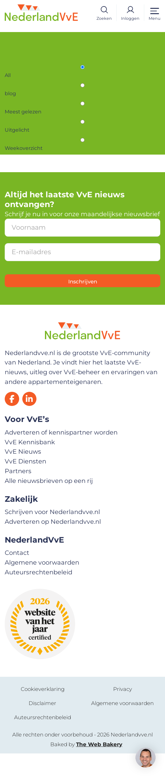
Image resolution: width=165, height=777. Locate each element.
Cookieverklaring (42, 712)
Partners (18, 494)
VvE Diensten (25, 485)
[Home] (41, 12)
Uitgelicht (20, 145)
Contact (17, 576)
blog (11, 102)
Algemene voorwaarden (42, 585)
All (8, 80)
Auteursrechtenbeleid (38, 595)
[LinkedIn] (34, 421)
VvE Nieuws (23, 475)
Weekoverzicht (28, 167)
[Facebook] (13, 421)
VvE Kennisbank (30, 465)
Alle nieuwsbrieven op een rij (49, 504)
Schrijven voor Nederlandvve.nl (52, 535)
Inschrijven (82, 303)
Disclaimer (42, 727)
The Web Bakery (99, 767)
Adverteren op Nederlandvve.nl (53, 545)
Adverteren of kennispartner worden (61, 455)
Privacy (122, 712)
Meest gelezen (27, 123)
